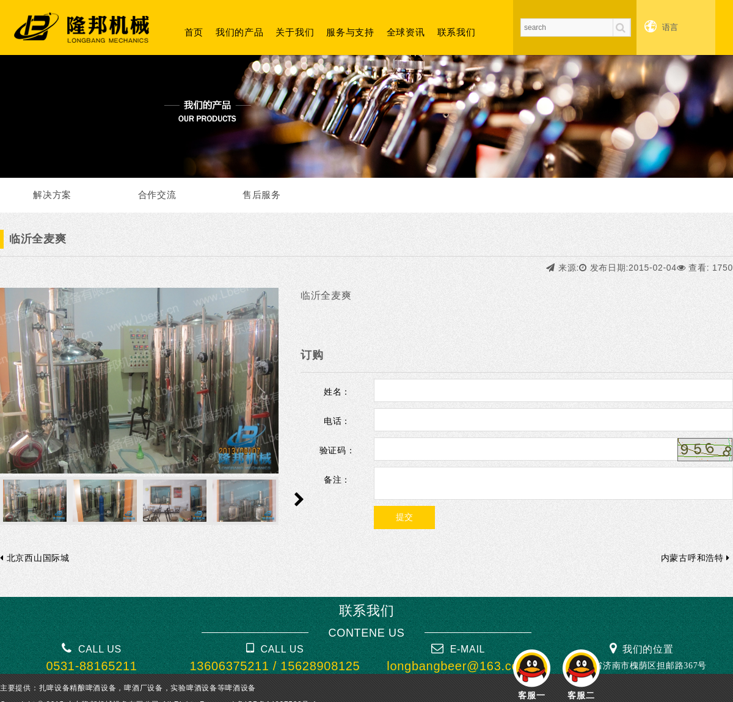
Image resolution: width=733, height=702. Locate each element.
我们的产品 (240, 32)
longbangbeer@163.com (458, 666)
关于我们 (294, 32)
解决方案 (52, 194)
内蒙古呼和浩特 (695, 558)
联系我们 (456, 32)
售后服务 (262, 194)
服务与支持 (350, 32)
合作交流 (157, 194)
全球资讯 (406, 32)
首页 (193, 32)
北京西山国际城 (35, 558)
